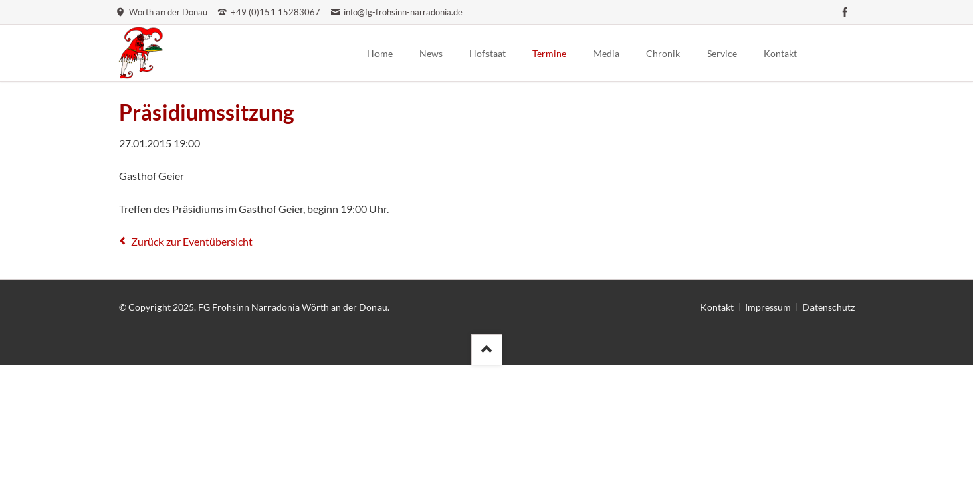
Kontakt (717, 307)
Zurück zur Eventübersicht (192, 241)
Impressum (768, 307)
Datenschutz (828, 307)
